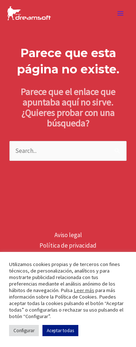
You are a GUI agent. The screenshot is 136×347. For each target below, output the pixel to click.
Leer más (84, 290)
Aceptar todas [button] (60, 330)
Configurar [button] (23, 330)
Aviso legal (68, 235)
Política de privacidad (68, 245)
